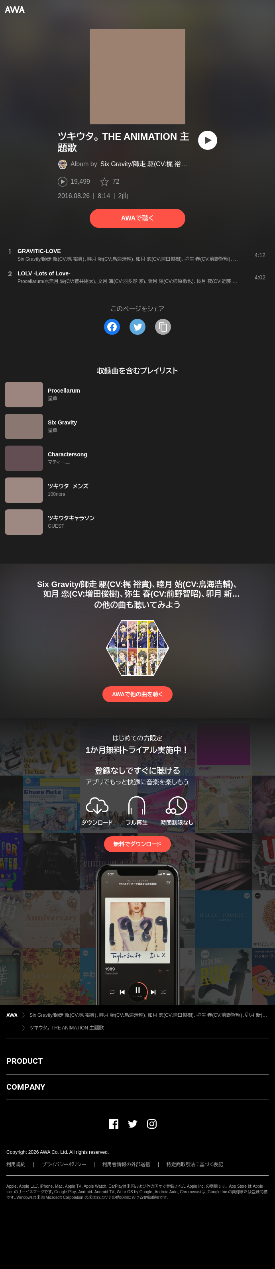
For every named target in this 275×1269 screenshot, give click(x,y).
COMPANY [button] (25, 1087)
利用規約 (16, 1164)
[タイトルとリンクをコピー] (163, 327)
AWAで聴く (137, 218)
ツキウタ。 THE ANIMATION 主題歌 (66, 1028)
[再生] (207, 140)
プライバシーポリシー (64, 1164)
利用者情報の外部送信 (126, 1164)
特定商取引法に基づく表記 (195, 1164)
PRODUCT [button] (24, 1061)
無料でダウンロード (137, 844)
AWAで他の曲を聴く (137, 694)
